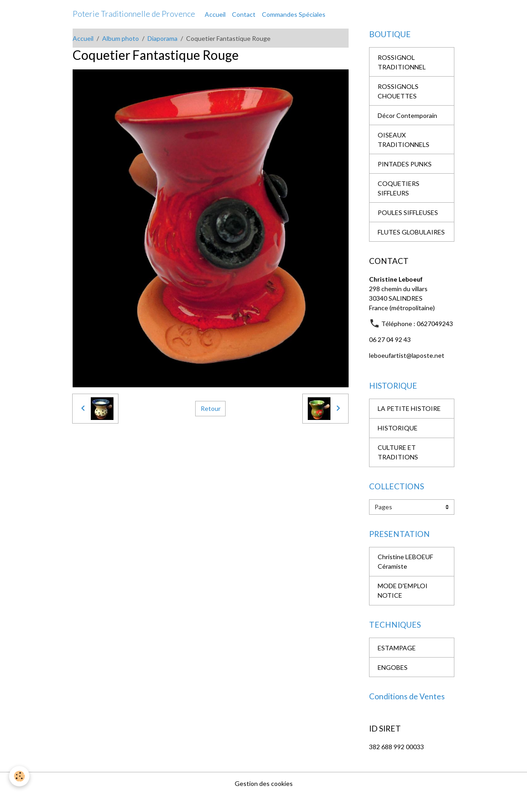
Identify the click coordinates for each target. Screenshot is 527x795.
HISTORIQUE (398, 428)
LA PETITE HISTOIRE (409, 408)
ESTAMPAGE (397, 648)
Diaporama (162, 38)
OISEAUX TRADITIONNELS (403, 139)
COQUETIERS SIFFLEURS (398, 188)
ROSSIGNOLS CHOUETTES (398, 91)
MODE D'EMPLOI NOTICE (403, 590)
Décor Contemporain (407, 115)
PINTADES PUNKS (405, 164)
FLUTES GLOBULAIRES (411, 232)
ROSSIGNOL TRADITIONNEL (402, 62)
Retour (211, 408)
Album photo (120, 38)
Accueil (215, 14)
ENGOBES (393, 667)
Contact (244, 14)
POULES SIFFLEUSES (408, 212)
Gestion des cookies (264, 783)
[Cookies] (19, 776)
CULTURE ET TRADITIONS (398, 452)
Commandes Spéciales (293, 14)
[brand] (134, 14)
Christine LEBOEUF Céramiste (405, 561)
